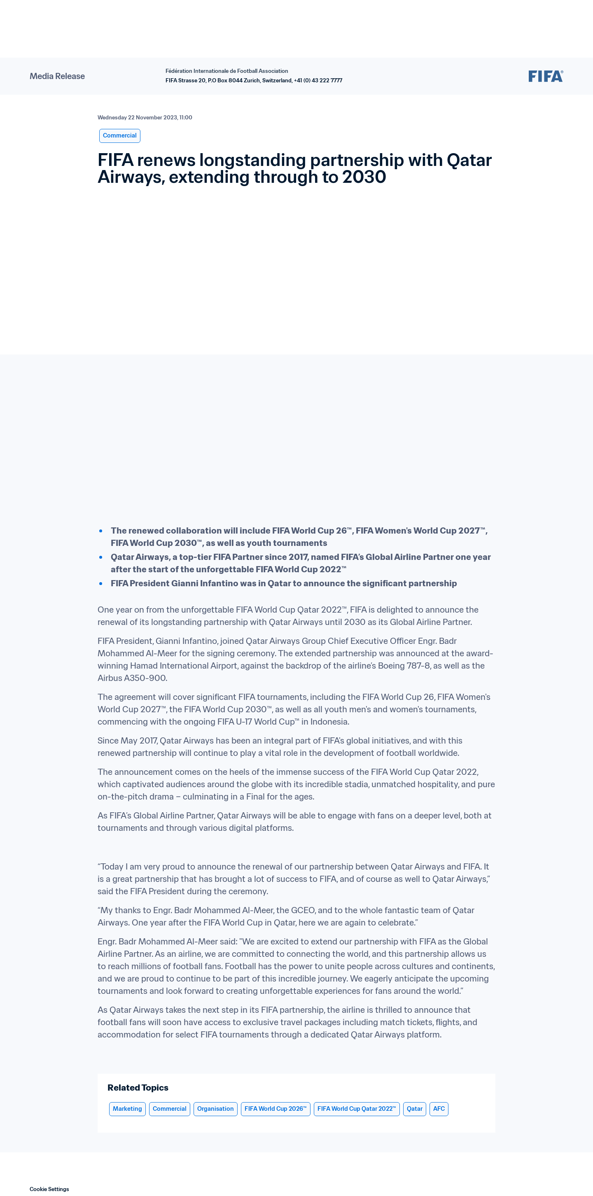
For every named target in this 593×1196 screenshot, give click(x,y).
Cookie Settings (49, 1189)
